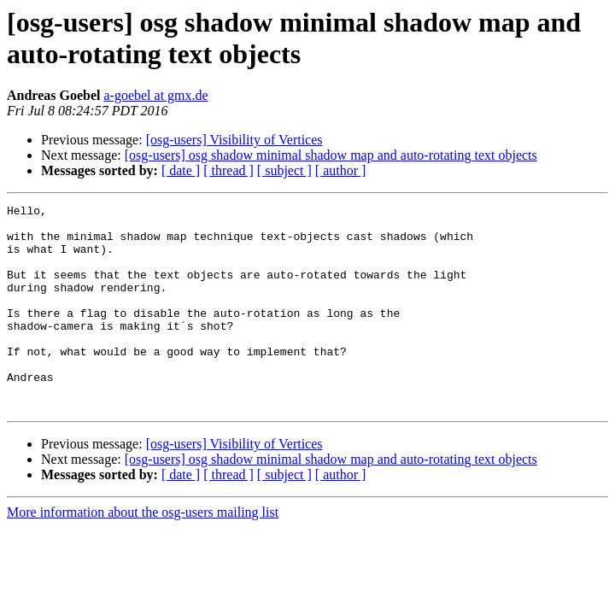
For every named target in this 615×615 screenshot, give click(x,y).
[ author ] (340, 170)
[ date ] (180, 170)
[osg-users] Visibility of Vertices (234, 139)
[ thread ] (228, 170)
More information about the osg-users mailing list (142, 553)
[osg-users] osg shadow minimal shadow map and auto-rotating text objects (331, 155)
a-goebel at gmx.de (155, 95)
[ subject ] (284, 170)
